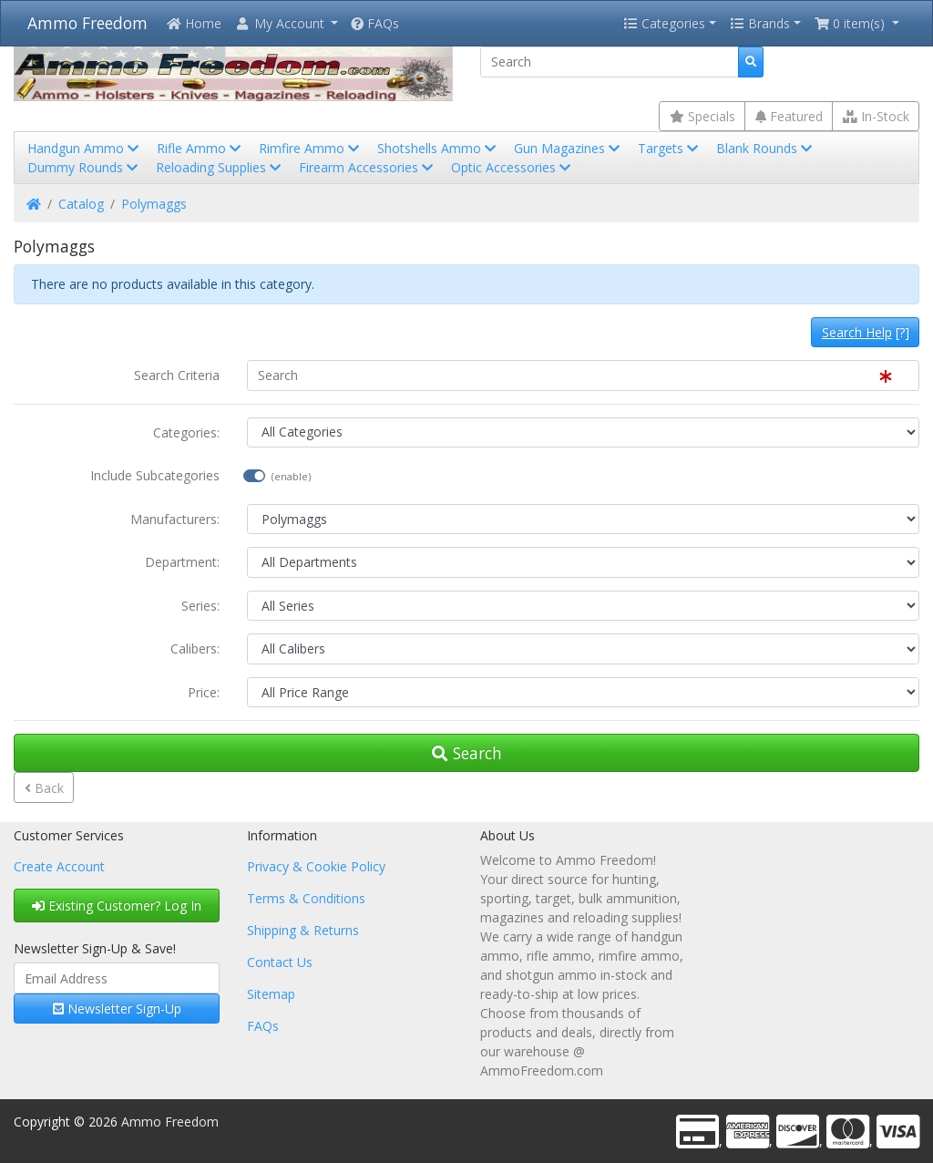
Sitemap (271, 994)
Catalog (81, 203)
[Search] (609, 61)
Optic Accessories (512, 167)
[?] (865, 332)
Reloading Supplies (220, 167)
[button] (286, 23)
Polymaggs (154, 203)
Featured (789, 116)
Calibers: (195, 648)
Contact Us (280, 962)
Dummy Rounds (84, 167)
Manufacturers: (175, 519)
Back (44, 788)
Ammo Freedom (87, 23)
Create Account (59, 866)
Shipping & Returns (303, 930)
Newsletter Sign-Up (117, 1008)
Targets (670, 148)
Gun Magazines (568, 148)
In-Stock (876, 116)
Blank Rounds (765, 148)
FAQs (375, 23)
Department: (182, 562)
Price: (204, 692)
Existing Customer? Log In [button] (116, 905)
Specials (702, 116)
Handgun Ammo (84, 148)
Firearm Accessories (367, 167)
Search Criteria (177, 375)
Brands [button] (760, 23)
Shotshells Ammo (438, 148)
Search (467, 753)
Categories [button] (664, 23)
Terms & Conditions (306, 898)
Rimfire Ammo (311, 148)
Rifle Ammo (200, 148)
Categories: (186, 432)
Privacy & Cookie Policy (316, 866)
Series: (200, 605)
